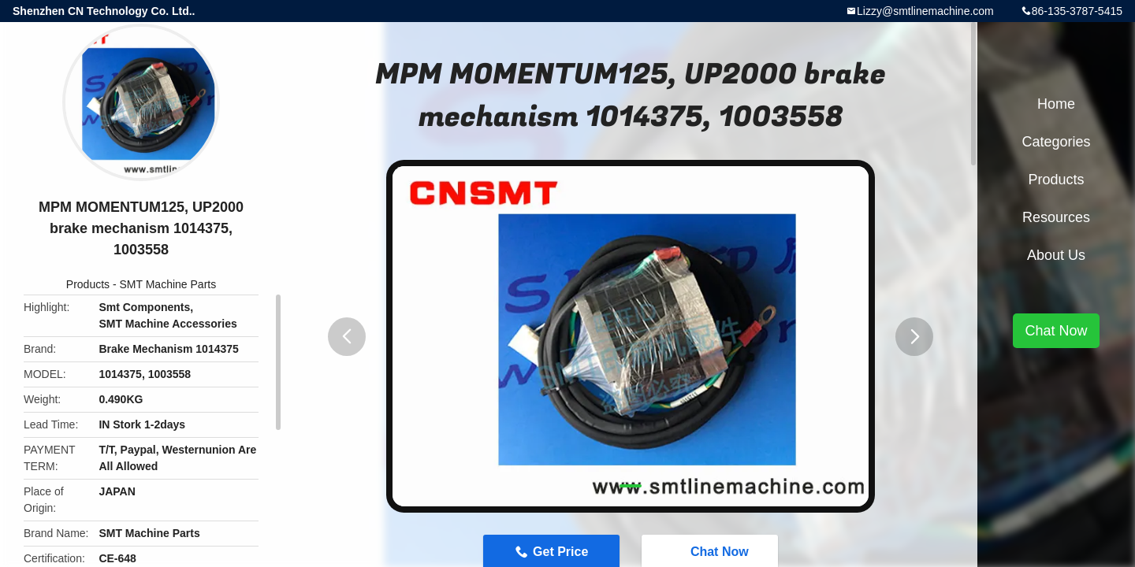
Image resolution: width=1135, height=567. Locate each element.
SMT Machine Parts (168, 284)
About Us (1056, 255)
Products (88, 284)
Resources (1056, 217)
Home (1056, 104)
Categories (1056, 142)
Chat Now (1056, 331)
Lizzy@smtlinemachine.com (925, 11)
